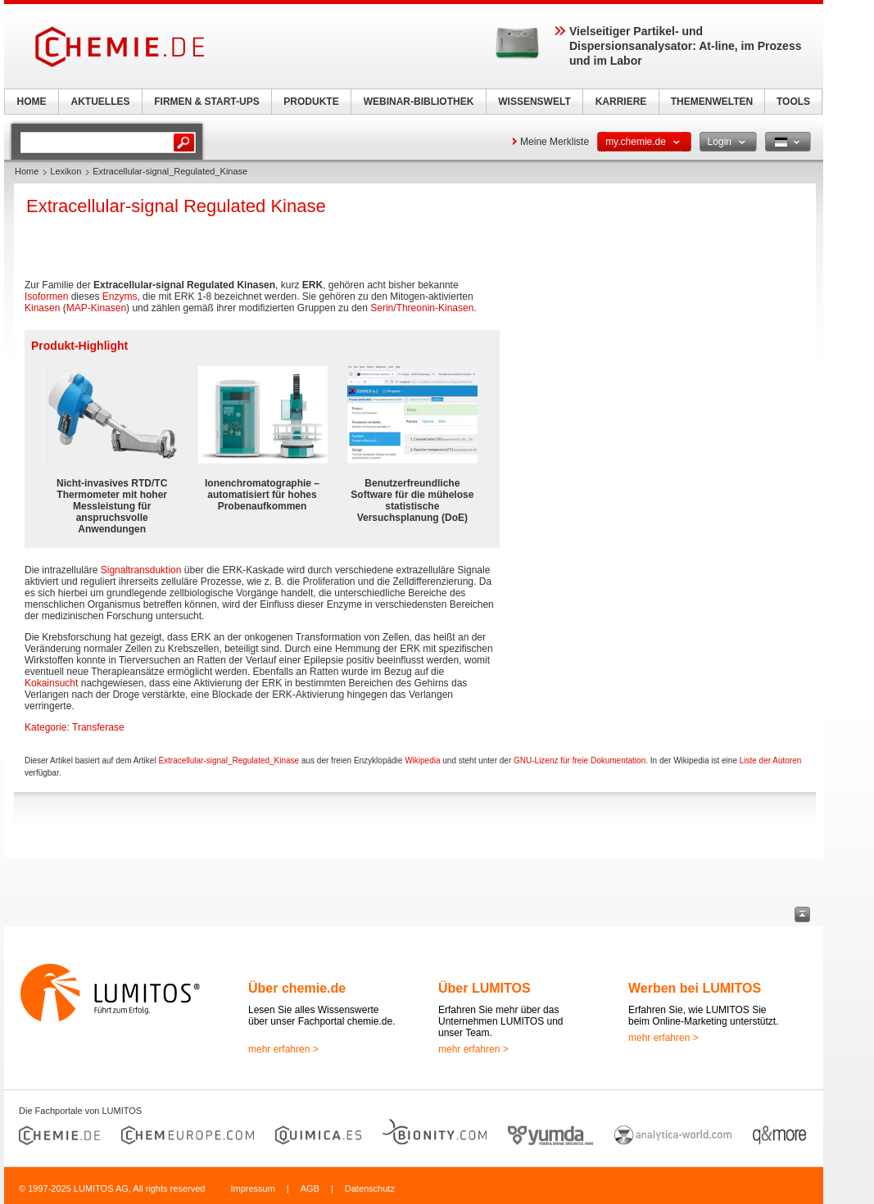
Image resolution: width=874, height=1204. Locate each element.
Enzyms (120, 296)
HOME (32, 101)
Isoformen (46, 296)
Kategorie (45, 727)
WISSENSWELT (534, 101)
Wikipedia (422, 760)
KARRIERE (621, 101)
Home (26, 171)
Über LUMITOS (484, 988)
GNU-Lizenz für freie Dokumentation (579, 760)
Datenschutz (370, 1188)
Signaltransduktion (141, 570)
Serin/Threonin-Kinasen (421, 308)
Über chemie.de (297, 988)
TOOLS (793, 101)
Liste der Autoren (771, 760)
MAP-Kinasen (96, 308)
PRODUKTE (310, 101)
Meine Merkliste (554, 141)
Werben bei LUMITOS (694, 988)
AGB (310, 1188)
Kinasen (42, 308)
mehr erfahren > (283, 1049)
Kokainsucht (51, 683)
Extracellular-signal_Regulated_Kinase (228, 760)
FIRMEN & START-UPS (206, 101)
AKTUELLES (100, 101)
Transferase (98, 727)
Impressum (252, 1188)
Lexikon (65, 171)
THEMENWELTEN (712, 101)
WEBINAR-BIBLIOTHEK (419, 101)
